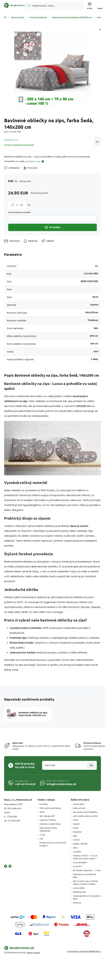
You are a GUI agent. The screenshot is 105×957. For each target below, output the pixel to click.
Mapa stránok (33, 952)
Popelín (76, 824)
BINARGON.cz (95, 951)
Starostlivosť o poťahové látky (84, 876)
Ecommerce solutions (77, 951)
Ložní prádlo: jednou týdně (85, 816)
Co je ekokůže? (80, 862)
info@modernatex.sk (61, 784)
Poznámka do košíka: (19, 212)
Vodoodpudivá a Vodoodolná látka (86, 897)
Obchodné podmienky (50, 808)
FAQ (41, 838)
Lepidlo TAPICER (80, 843)
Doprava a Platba (48, 820)
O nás (42, 834)
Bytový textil (17, 17)
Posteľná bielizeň (38, 17)
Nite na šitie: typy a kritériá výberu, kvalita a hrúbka (85, 882)
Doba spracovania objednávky (48, 829)
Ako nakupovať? (47, 816)
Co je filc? (77, 866)
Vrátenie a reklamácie (50, 824)
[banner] (13, 5)
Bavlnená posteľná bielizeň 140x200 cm (72, 17)
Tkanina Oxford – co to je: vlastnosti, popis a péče (85, 857)
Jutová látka (79, 888)
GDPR (42, 812)
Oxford (76, 839)
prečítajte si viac (33, 161)
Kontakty (44, 804)
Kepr (75, 836)
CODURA (77, 851)
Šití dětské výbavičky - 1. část (87, 870)
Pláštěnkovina (79, 892)
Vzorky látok (78, 804)
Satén (75, 820)
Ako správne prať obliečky (85, 812)
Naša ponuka (79, 808)
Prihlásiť (91, 765)
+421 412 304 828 (25, 784)
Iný (97, 141)
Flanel (75, 828)
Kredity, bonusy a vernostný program (53, 844)
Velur (75, 847)
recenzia (77, 902)
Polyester (77, 832)
